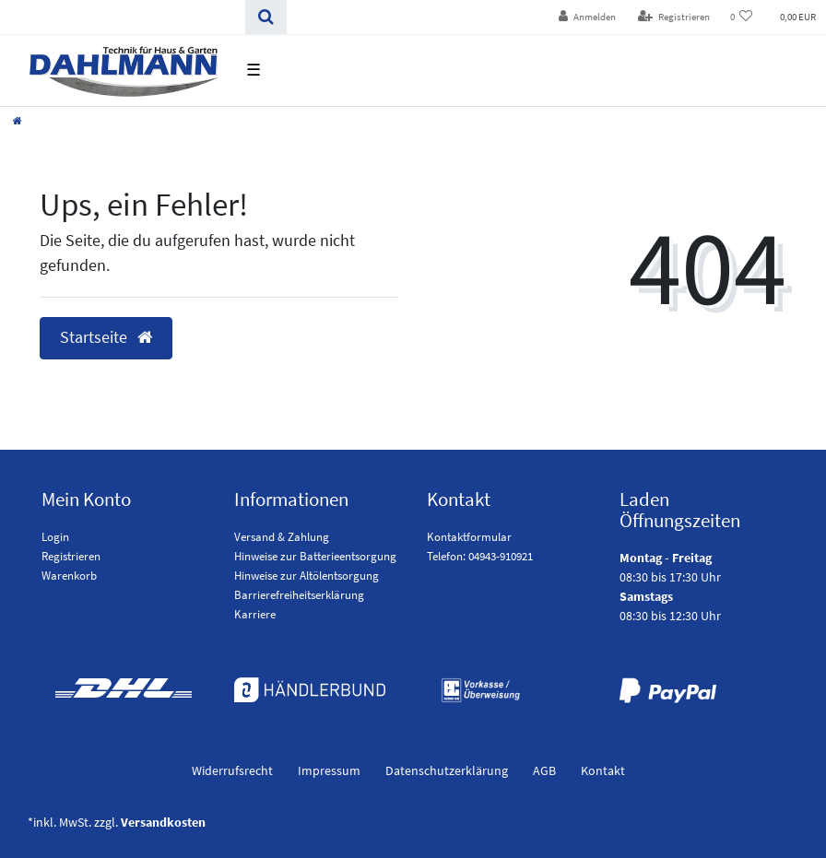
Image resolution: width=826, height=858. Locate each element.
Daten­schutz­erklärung (446, 770)
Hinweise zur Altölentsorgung (306, 575)
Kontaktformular (469, 537)
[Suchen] (266, 17)
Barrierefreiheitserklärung (299, 595)
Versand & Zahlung (281, 537)
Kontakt (603, 770)
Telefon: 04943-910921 (480, 556)
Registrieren (70, 556)
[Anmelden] (587, 17)
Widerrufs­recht (232, 770)
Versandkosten (163, 822)
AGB (544, 770)
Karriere (255, 614)
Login (55, 537)
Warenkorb (69, 575)
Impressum (329, 770)
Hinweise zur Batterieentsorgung (315, 556)
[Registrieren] (674, 17)
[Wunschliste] (741, 17)
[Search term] (122, 17)
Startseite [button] (106, 337)
